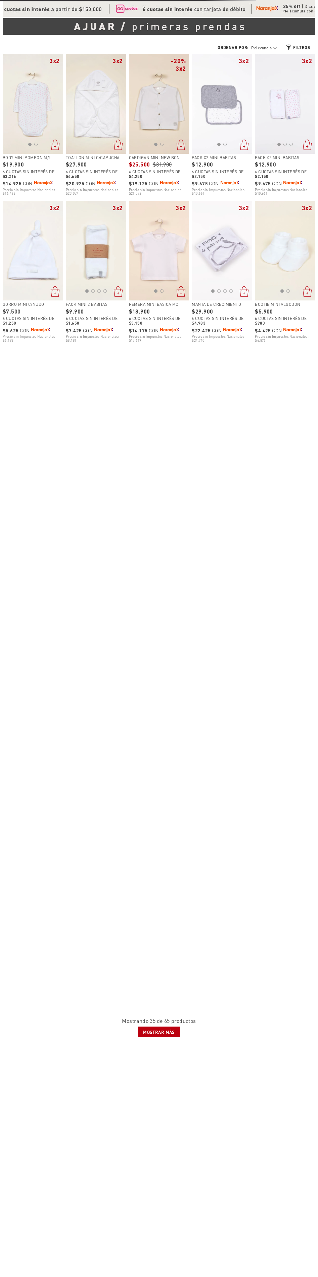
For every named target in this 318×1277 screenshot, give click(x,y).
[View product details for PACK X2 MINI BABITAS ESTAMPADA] (222, 125)
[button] (30, 144)
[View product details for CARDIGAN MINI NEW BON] (159, 125)
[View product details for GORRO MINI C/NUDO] (33, 272)
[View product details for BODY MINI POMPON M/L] (33, 125)
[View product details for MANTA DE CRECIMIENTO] (222, 272)
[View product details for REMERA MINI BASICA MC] (159, 272)
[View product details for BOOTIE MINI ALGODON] (285, 272)
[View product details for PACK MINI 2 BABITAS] (96, 272)
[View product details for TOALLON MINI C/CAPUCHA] (96, 125)
